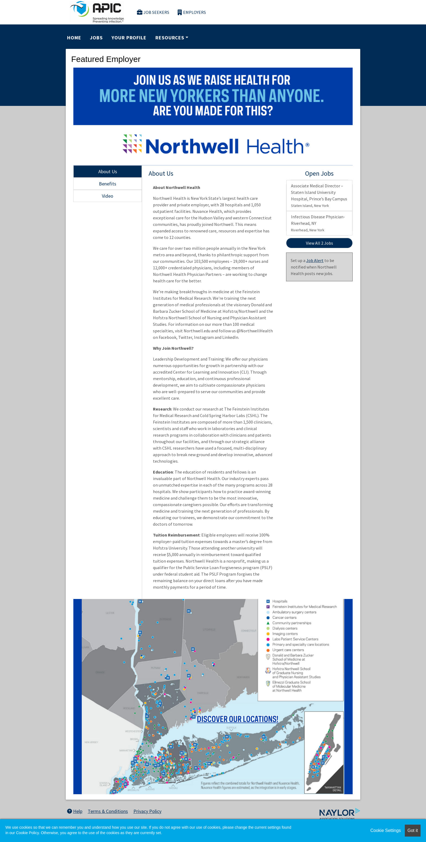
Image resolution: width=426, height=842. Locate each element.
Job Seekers (153, 12)
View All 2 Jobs (319, 243)
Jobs (96, 37)
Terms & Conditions (108, 811)
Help (74, 811)
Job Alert (315, 260)
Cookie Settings (385, 830)
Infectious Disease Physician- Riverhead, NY (318, 223)
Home (74, 37)
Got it (413, 830)
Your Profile (129, 37)
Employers (192, 12)
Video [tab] (107, 196)
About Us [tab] (107, 171)
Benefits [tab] (107, 184)
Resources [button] (169, 37)
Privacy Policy (147, 811)
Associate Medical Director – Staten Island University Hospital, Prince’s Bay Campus (319, 195)
